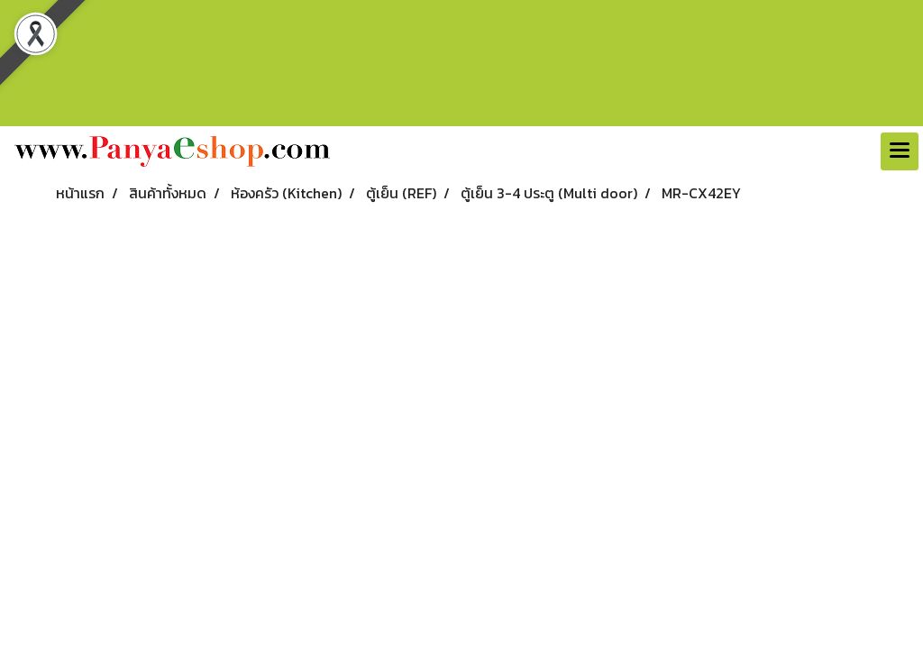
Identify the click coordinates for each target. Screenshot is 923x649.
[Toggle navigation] (899, 151)
